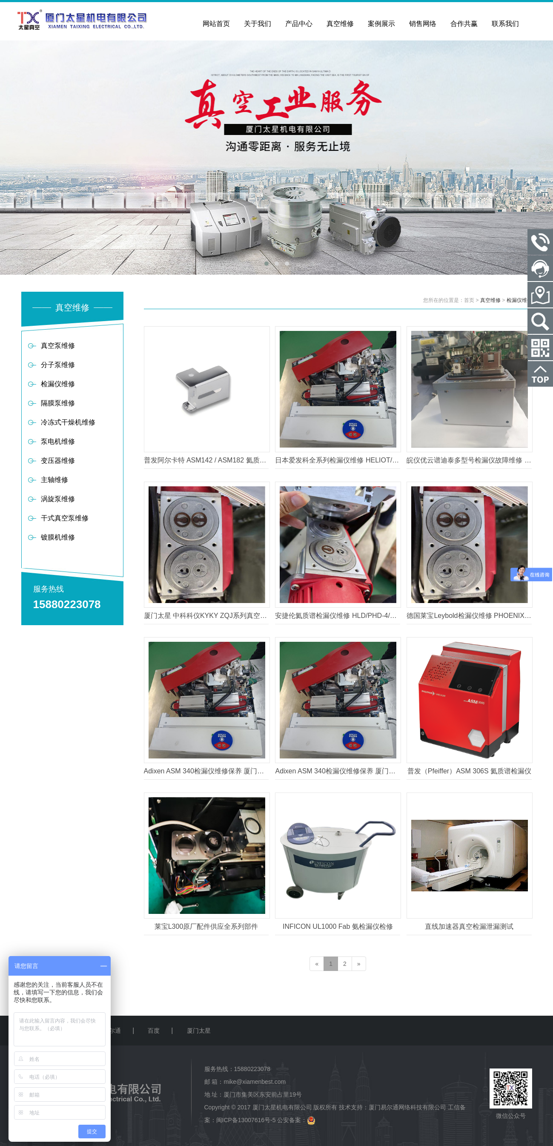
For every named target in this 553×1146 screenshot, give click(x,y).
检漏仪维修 (519, 300)
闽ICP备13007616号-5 (246, 1120)
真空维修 (490, 300)
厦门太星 (199, 1030)
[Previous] (316, 963)
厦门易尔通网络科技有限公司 (407, 1107)
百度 (154, 1030)
